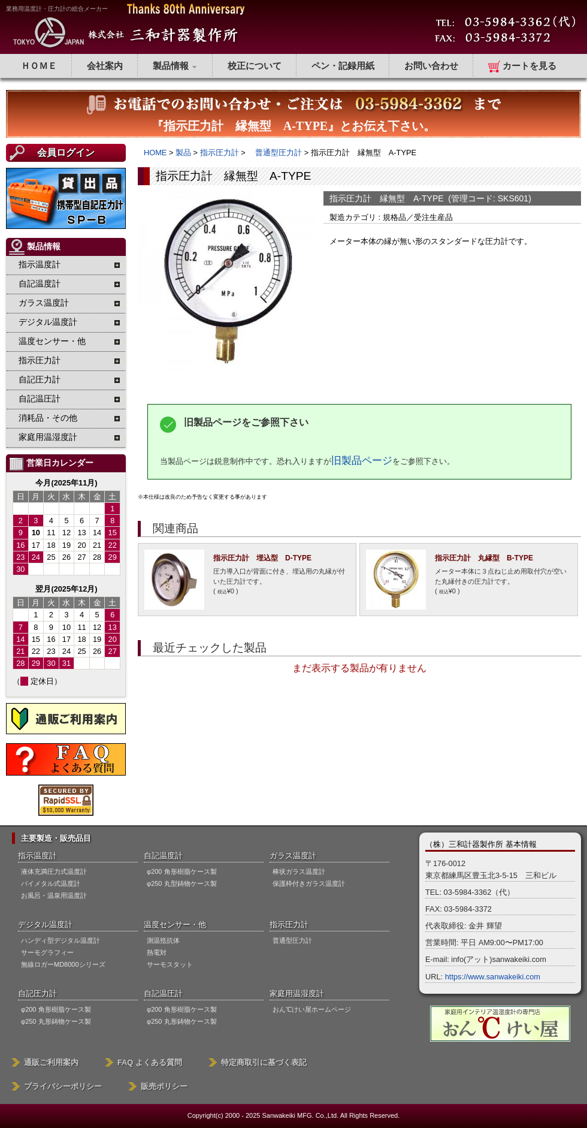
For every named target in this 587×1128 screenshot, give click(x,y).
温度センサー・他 (175, 924)
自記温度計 (163, 855)
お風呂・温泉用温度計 (54, 895)
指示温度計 (37, 855)
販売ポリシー (164, 1086)
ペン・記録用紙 (342, 66)
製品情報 (175, 66)
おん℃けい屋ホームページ (312, 1009)
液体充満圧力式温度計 (54, 871)
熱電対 (157, 952)
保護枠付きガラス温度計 (309, 883)
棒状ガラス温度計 (299, 871)
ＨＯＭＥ (39, 66)
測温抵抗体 (163, 940)
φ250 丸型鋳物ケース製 (182, 883)
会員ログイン (66, 152)
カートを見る (522, 67)
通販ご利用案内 (51, 1062)
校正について (255, 66)
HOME (155, 152)
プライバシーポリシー (63, 1086)
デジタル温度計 (45, 924)
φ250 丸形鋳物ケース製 (56, 1021)
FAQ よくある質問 (149, 1062)
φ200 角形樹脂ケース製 (182, 871)
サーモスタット (170, 964)
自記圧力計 (37, 993)
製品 (183, 152)
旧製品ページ (361, 460)
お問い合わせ (431, 66)
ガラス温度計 (293, 855)
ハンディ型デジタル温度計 (60, 940)
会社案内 (105, 66)
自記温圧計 (163, 993)
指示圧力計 (219, 152)
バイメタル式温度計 (50, 883)
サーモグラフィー (47, 952)
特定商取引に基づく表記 (264, 1062)
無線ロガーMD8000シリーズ (63, 964)
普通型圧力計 (274, 152)
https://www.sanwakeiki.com (492, 976)
